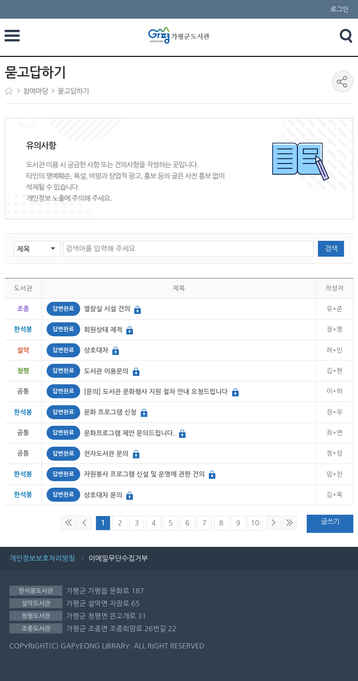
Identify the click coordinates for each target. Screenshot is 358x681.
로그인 (339, 9)
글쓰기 (330, 521)
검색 (331, 248)
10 (255, 522)
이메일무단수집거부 (118, 558)
